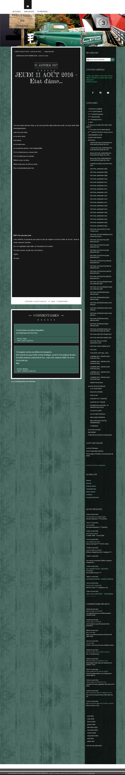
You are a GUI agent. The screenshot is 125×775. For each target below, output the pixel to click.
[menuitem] (16, 11)
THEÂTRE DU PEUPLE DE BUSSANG (100, 435)
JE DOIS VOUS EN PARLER (96, 387)
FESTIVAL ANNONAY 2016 (98, 199)
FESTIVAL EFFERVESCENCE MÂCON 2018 (99, 320)
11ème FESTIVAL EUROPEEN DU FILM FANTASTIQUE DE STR (101, 149)
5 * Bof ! (90, 122)
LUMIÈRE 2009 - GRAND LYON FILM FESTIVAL (100, 368)
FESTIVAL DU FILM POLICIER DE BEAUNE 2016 (100, 272)
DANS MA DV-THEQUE (97, 402)
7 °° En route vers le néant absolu (99, 129)
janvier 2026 (91, 725)
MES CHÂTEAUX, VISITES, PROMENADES (98, 422)
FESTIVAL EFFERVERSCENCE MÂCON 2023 (99, 299)
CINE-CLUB (94, 396)
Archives (29, 11)
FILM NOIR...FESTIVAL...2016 (99, 353)
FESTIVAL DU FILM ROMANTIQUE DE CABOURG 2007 (101, 283)
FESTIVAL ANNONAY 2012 (98, 186)
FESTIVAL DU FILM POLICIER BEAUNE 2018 (99, 251)
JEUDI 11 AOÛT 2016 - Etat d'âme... (46, 78)
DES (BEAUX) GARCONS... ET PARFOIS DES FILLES (99, 407)
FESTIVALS (91, 140)
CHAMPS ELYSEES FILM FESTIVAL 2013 (101, 164)
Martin (88, 622)
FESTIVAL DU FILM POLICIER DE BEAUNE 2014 (100, 262)
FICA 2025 (93, 350)
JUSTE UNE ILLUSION (94, 551)
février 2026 (91, 722)
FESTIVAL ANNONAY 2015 (98, 196)
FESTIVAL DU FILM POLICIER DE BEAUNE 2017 (100, 278)
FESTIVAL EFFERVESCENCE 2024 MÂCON (101, 309)
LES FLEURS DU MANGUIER (96, 517)
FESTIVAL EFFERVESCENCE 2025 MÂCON (101, 314)
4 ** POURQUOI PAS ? (95, 120)
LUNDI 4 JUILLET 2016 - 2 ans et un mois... (28, 51)
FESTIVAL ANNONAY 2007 (98, 169)
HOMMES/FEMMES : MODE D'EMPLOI (99, 580)
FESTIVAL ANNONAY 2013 (98, 189)
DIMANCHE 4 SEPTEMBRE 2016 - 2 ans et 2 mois (32, 56)
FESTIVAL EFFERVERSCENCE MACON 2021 (99, 293)
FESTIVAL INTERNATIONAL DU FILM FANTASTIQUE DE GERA (100, 330)
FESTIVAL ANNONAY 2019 (98, 209)
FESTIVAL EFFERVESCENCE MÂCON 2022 (99, 325)
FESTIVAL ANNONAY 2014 (98, 192)
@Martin (89, 612)
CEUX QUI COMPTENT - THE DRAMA (99, 594)
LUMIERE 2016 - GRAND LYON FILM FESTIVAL (100, 363)
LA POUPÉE (90, 526)
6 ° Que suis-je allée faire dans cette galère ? (99, 126)
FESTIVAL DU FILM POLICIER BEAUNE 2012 (99, 241)
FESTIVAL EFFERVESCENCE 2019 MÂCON (101, 304)
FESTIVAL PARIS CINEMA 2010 (100, 347)
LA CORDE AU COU (93, 542)
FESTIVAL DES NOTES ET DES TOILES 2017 (100, 230)
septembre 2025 (92, 736)
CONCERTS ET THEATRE (98, 399)
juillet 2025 (90, 742)
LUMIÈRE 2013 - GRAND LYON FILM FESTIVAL (100, 373)
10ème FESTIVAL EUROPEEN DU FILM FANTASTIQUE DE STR (101, 143)
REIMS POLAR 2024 (96, 383)
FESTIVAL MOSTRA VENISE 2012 (101, 335)
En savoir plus (91, 773)
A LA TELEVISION (96, 389)
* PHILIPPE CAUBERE (95, 109)
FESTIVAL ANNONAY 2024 (98, 223)
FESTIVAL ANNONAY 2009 (98, 176)
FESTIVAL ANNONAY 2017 (98, 202)
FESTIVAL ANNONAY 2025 (98, 226)
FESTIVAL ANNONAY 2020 (98, 213)
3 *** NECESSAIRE (94, 117)
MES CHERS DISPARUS (97, 418)
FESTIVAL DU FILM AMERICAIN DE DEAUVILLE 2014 (101, 236)
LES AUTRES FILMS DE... (98, 414)
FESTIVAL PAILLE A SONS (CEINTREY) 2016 (98, 342)
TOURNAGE (94, 426)
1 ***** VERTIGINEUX (95, 111)
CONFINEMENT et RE (95, 135)
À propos (43, 11)
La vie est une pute (39, 301)
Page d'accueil (49, 51)
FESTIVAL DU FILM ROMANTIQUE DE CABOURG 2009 (101, 288)
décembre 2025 (92, 728)
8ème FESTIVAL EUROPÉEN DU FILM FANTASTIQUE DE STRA (100, 154)
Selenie (88, 672)
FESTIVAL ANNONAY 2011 (98, 182)
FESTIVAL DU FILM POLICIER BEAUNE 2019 (99, 257)
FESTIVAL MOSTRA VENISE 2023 (101, 338)
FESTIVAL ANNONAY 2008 (98, 172)
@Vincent (89, 633)
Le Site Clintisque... (92, 449)
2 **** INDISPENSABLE (95, 114)
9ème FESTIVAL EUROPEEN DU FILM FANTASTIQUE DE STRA (100, 159)
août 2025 (90, 739)
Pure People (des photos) (94, 451)
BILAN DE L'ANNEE (96, 392)
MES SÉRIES (92, 433)
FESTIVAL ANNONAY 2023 (98, 219)
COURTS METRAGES (95, 137)
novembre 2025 (92, 731)
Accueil (16, 11)
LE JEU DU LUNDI (96, 411)
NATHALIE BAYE (92, 534)
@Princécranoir (91, 693)
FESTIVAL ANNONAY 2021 (98, 216)
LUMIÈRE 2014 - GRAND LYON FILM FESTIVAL (100, 379)
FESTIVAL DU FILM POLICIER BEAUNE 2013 (99, 246)
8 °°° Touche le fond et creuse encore (100, 132)
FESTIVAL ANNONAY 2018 (98, 206)
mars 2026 (90, 719)
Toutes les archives (94, 746)
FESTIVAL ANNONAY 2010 (98, 179)
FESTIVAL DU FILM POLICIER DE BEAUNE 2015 (100, 267)
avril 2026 (90, 717)
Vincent (89, 643)
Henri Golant (90, 492)
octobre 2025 (91, 733)
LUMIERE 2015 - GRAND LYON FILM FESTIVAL (100, 358)
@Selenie (89, 652)
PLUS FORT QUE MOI (94, 586)
